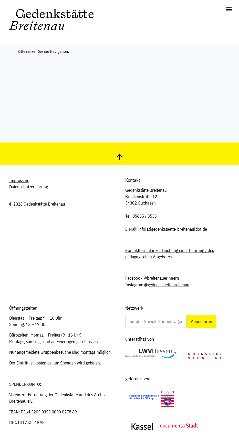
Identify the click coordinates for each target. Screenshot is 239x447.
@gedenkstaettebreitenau (166, 285)
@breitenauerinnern (161, 278)
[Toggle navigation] (229, 9)
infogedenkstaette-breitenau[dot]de (172, 229)
